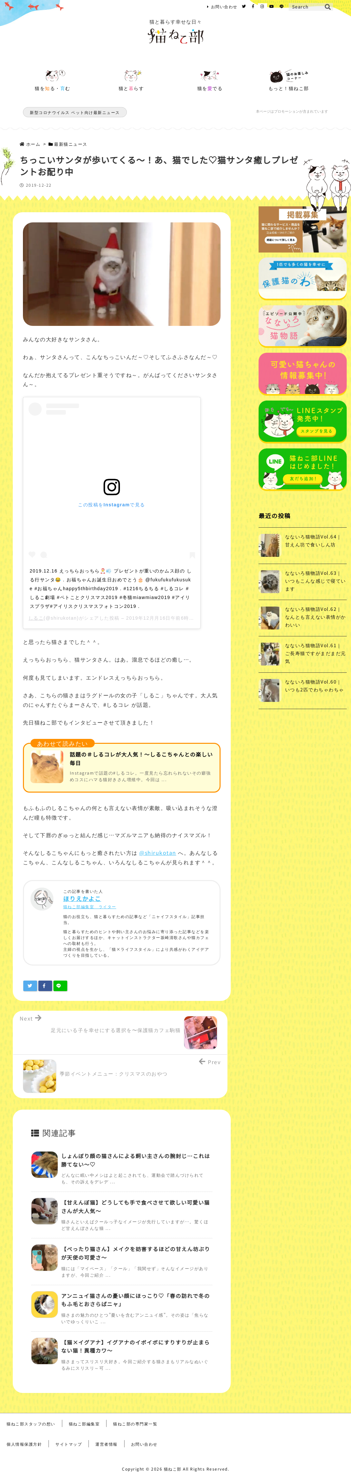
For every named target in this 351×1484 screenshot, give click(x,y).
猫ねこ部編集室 (84, 1423)
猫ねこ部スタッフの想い (31, 1423)
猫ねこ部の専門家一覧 (135, 1423)
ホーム (33, 144)
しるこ (36, 618)
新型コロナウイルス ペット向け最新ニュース (75, 112)
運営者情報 (106, 1444)
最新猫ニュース (71, 144)
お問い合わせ (224, 6)
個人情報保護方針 (24, 1444)
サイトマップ (68, 1444)
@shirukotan (157, 852)
